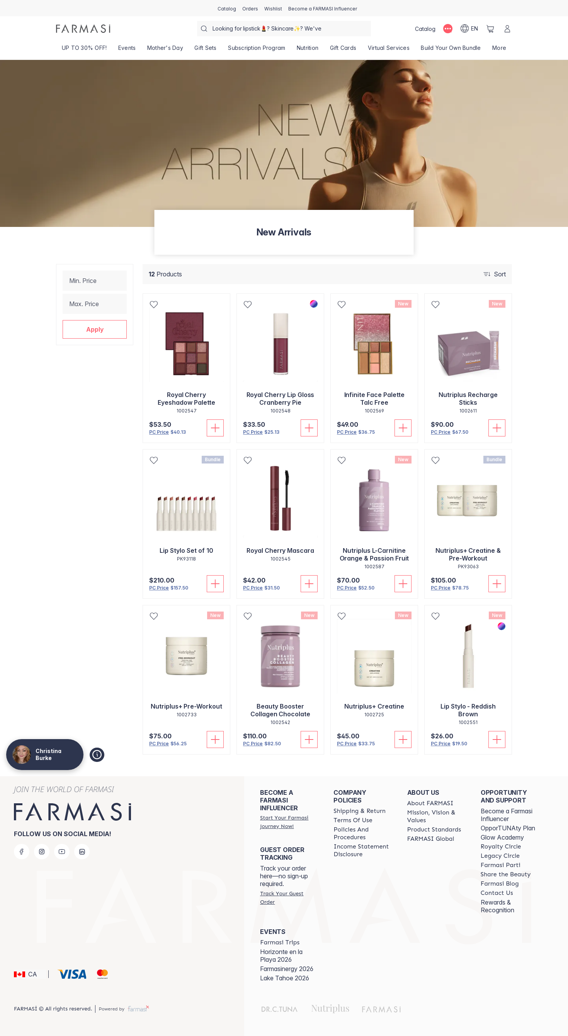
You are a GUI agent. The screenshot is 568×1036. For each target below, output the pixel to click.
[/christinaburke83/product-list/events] (126, 50)
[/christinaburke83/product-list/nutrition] (307, 50)
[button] (95, 329)
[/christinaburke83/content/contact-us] (497, 893)
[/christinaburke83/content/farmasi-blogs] (500, 884)
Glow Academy (502, 837)
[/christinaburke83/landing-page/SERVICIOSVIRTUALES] (388, 50)
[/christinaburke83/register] (250, 8)
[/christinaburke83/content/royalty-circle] (501, 846)
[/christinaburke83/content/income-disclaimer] (363, 850)
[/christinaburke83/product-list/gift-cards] (343, 50)
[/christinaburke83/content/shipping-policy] (359, 811)
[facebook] (21, 851)
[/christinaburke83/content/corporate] (430, 839)
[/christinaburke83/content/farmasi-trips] (279, 942)
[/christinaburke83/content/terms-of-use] (352, 820)
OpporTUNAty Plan (508, 828)
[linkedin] (82, 851)
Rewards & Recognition (497, 906)
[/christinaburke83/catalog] (226, 8)
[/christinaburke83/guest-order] (290, 897)
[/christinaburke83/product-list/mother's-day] (165, 50)
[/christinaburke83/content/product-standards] (434, 829)
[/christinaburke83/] (83, 29)
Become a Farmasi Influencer (506, 815)
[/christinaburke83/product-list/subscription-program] (257, 50)
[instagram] (41, 851)
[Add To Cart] (215, 427)
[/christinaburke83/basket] (490, 28)
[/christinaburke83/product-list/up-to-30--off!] (84, 50)
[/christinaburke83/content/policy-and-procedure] (363, 833)
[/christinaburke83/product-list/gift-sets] (206, 50)
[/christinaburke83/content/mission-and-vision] (437, 816)
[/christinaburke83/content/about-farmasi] (430, 803)
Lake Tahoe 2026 (284, 978)
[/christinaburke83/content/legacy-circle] (500, 856)
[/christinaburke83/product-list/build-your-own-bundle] (451, 50)
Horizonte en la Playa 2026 (281, 955)
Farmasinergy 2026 (286, 969)
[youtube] (62, 851)
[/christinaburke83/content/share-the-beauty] (506, 874)
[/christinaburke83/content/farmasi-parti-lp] (500, 865)
